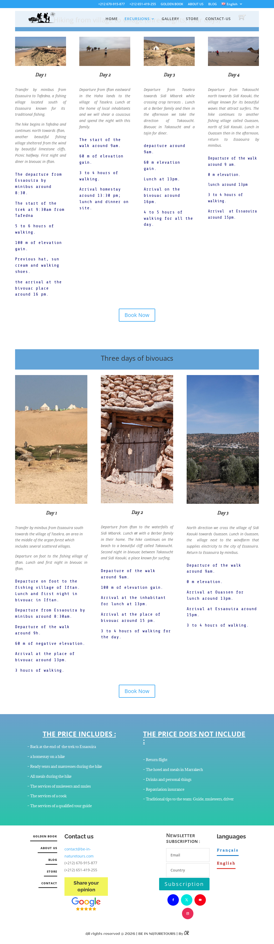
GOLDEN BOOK (172, 4)
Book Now (137, 314)
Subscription (184, 883)
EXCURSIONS (137, 19)
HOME (112, 19)
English (226, 863)
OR (186, 933)
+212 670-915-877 (111, 4)
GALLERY (170, 19)
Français (228, 850)
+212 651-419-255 (142, 4)
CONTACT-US (218, 19)
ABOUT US (196, 4)
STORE (192, 19)
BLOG (212, 4)
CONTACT (49, 883)
